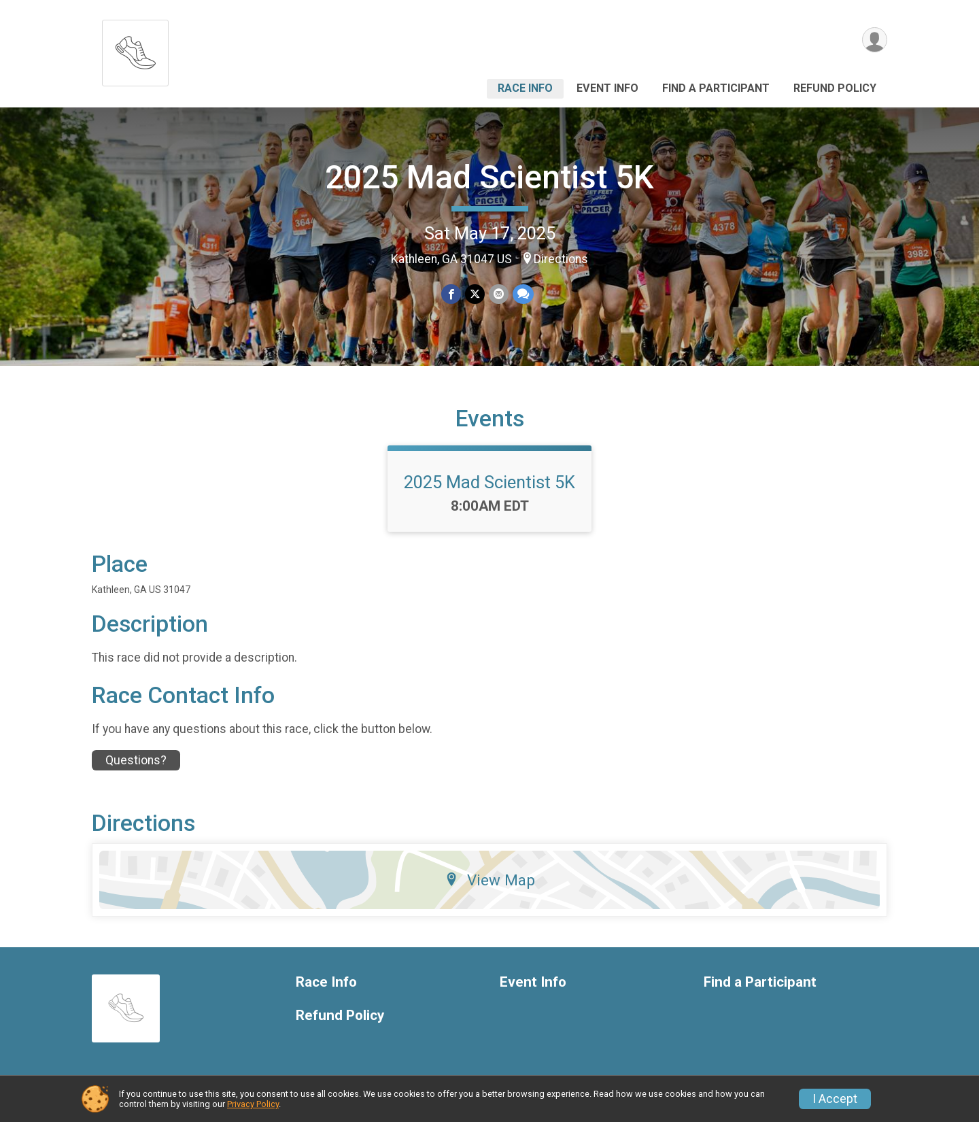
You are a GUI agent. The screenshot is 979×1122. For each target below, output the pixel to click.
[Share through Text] (523, 294)
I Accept (834, 1099)
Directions (561, 259)
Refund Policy (834, 88)
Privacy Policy (253, 1104)
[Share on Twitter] (475, 294)
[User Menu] (874, 39)
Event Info (607, 88)
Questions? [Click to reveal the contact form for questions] (136, 760)
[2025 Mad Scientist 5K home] (135, 49)
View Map (490, 880)
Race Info (525, 88)
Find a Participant (716, 88)
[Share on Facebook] (451, 294)
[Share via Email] (499, 294)
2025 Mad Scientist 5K (489, 177)
